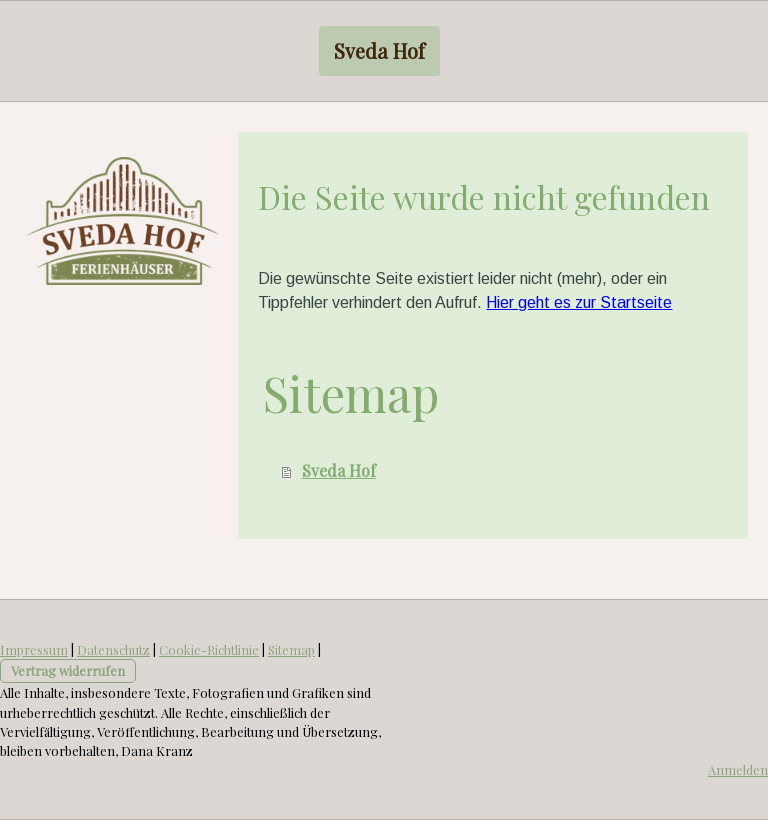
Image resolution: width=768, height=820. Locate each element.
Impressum (34, 649)
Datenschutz (113, 649)
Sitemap (291, 649)
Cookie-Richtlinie (209, 649)
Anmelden (738, 769)
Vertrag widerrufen (68, 670)
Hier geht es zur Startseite (579, 302)
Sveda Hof (379, 50)
